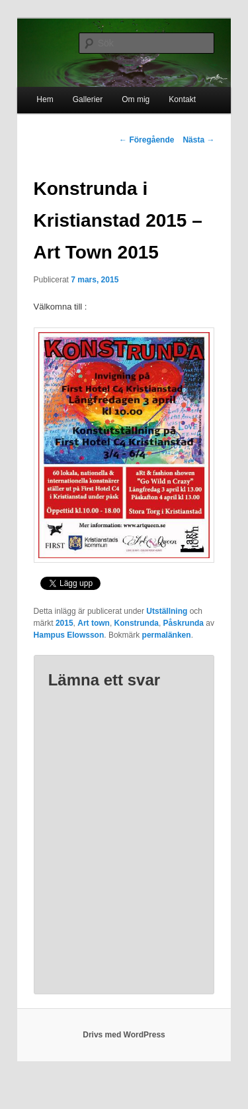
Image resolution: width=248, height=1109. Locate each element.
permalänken (166, 635)
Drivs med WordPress (124, 1034)
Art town (93, 623)
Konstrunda (136, 623)
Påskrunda (183, 623)
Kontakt (182, 99)
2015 (64, 623)
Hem (44, 99)
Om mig (135, 99)
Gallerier (88, 99)
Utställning (166, 611)
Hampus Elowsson (69, 635)
